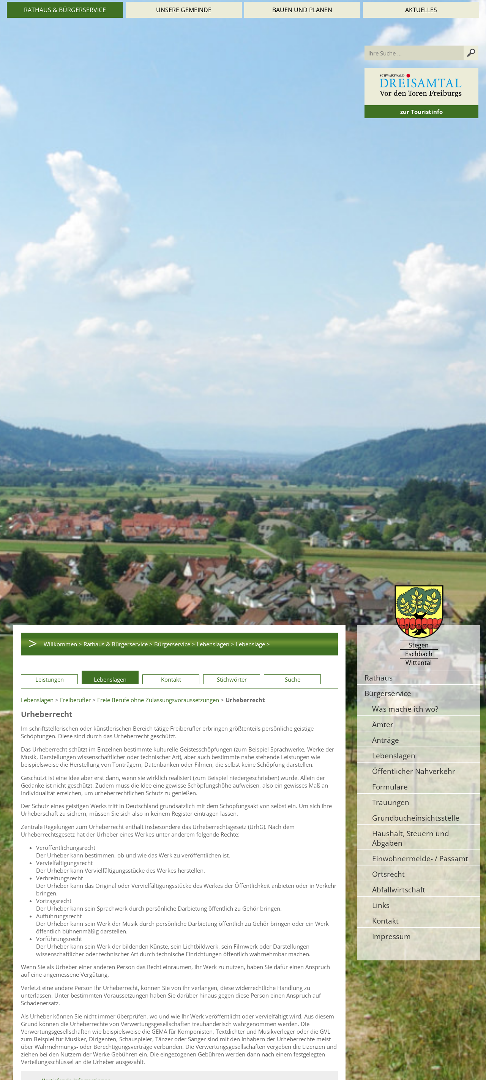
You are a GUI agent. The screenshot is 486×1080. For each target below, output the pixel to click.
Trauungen (390, 802)
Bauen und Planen (302, 10)
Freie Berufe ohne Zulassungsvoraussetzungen (158, 700)
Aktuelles (421, 10)
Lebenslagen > (215, 644)
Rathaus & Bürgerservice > (118, 644)
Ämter (382, 724)
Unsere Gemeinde (183, 10)
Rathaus (378, 677)
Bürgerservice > (174, 644)
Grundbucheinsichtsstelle (415, 818)
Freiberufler (75, 700)
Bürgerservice (387, 693)
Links (381, 905)
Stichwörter (232, 679)
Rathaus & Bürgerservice (65, 10)
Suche (292, 679)
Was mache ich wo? (405, 709)
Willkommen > (63, 644)
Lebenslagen (110, 679)
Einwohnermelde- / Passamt (420, 858)
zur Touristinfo (421, 111)
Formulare (390, 786)
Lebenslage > (253, 644)
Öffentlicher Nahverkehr (413, 771)
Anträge (385, 740)
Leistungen (49, 679)
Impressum (391, 936)
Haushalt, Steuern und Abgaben (410, 838)
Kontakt (171, 679)
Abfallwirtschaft (398, 889)
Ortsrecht (388, 874)
